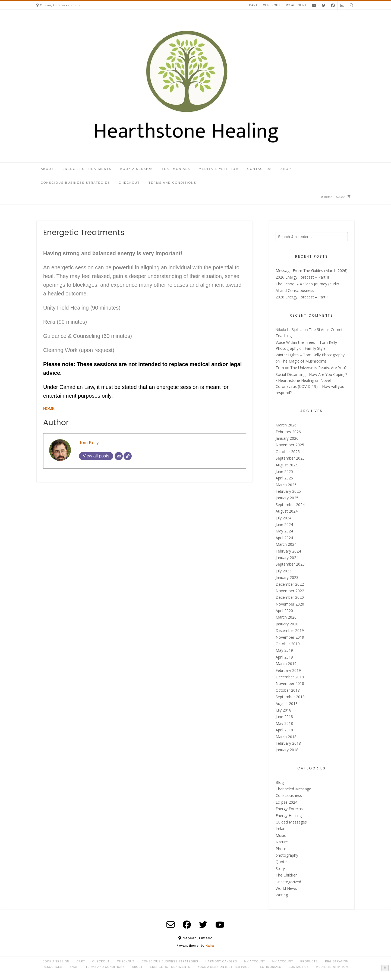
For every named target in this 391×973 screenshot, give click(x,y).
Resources (52, 966)
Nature (282, 841)
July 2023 (283, 570)
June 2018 (284, 716)
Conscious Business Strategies (75, 182)
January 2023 (287, 577)
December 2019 (290, 630)
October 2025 (288, 451)
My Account (254, 961)
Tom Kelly (89, 442)
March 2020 (286, 617)
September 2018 (290, 696)
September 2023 (290, 564)
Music (281, 835)
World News (286, 888)
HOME (49, 408)
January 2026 (287, 438)
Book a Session (136, 168)
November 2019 (290, 637)
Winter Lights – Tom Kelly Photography (310, 354)
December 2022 (290, 584)
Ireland (282, 828)
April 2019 (284, 657)
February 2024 (288, 551)
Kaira (210, 945)
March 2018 (286, 736)
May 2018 (284, 723)
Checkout (271, 5)
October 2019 (288, 643)
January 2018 (287, 749)
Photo (281, 848)
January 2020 (287, 623)
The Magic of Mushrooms (304, 361)
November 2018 (290, 683)
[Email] (119, 456)
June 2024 (284, 524)
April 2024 (284, 537)
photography (287, 855)
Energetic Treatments (87, 168)
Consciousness (289, 795)
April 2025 (284, 478)
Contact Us (259, 168)
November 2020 (290, 604)
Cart (253, 5)
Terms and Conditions (172, 182)
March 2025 (286, 484)
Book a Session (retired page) (224, 966)
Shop (285, 168)
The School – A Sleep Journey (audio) (308, 283)
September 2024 (290, 504)
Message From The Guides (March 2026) (312, 270)
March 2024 (286, 544)
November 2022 (290, 590)
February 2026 (288, 431)
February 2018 (288, 743)
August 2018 (287, 703)
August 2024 (287, 511)
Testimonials (176, 168)
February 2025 (288, 491)
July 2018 (283, 710)
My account (296, 5)
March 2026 (286, 425)
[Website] (128, 456)
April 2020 (284, 610)
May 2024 (284, 531)
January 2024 (287, 557)
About (47, 168)
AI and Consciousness (295, 290)
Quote (281, 861)
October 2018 (288, 690)
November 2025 (290, 444)
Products (309, 961)
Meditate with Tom (218, 168)
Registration (336, 961)
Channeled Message (293, 788)
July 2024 (283, 517)
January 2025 (287, 497)
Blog (280, 782)
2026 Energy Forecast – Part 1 (302, 297)
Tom (280, 367)
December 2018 (290, 676)
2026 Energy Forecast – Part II (302, 277)
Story (280, 868)
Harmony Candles (221, 961)
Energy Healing (289, 815)
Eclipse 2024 (286, 802)
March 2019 (286, 663)
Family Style (315, 348)
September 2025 (290, 458)
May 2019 (284, 650)
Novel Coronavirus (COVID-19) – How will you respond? (310, 386)
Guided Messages (291, 822)
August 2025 (287, 464)
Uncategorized (288, 881)
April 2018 (284, 729)
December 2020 (290, 597)
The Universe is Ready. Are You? (318, 367)
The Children (287, 875)
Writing (282, 894)
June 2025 (284, 471)
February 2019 (288, 670)
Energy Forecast (290, 808)
